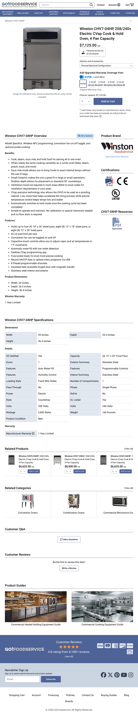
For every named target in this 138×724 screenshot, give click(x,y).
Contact (101, 5)
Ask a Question (85, 136)
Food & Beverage (99, 13)
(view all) (69, 656)
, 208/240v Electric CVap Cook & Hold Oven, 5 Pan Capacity (80, 459)
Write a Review (69, 568)
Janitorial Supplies (54, 13)
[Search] (64, 4)
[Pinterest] (117, 675)
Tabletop (38, 13)
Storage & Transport (84, 13)
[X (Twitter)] (110, 675)
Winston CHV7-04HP (15, 21)
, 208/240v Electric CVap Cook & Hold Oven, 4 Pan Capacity (34, 459)
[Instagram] (130, 675)
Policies (70, 695)
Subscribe (51, 679)
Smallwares (23, 13)
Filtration (130, 13)
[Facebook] (103, 675)
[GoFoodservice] (19, 5)
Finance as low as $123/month (92, 52)
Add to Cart (108, 101)
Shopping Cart (17, 695)
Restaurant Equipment (7, 13)
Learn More (99, 77)
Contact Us (88, 695)
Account (36, 695)
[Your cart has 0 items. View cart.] (129, 5)
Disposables (69, 13)
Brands (69, 701)
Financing (53, 695)
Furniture (115, 13)
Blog (126, 695)
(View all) (128, 448)
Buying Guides (109, 695)
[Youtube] (124, 675)
